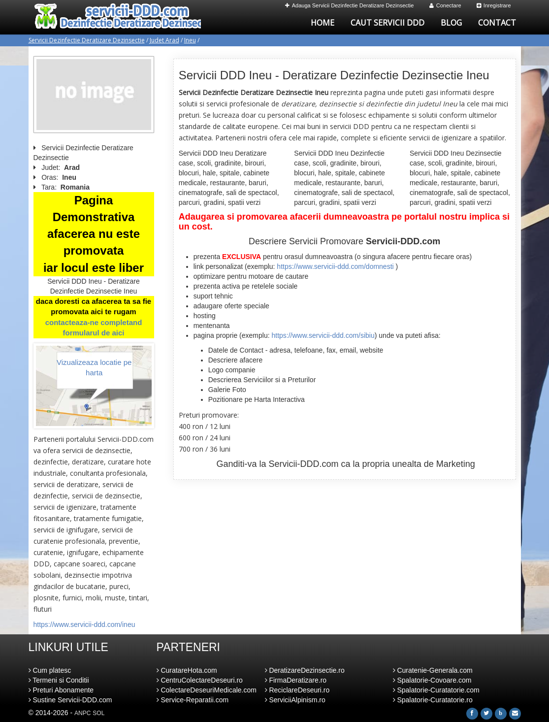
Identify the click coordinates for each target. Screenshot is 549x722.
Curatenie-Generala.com (433, 670)
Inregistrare (494, 5)
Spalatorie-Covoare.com (432, 680)
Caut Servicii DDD (387, 22)
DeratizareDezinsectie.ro (305, 670)
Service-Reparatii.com (193, 700)
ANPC (82, 713)
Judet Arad (164, 40)
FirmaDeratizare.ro (296, 680)
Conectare (445, 5)
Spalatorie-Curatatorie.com (436, 690)
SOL (98, 713)
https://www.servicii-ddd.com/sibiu (322, 335)
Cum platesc (50, 670)
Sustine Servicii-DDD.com (70, 700)
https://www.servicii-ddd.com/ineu (84, 624)
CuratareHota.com (187, 670)
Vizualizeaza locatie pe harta (94, 367)
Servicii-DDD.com (304, 464)
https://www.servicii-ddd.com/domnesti (335, 266)
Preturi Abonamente (61, 690)
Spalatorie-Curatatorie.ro (433, 700)
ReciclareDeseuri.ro (297, 690)
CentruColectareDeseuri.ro (200, 680)
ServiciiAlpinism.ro (295, 700)
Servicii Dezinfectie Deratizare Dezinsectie (87, 40)
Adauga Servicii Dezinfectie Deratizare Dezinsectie (349, 5)
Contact (497, 22)
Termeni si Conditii (59, 680)
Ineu (190, 40)
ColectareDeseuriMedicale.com (207, 690)
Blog (451, 22)
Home (322, 22)
